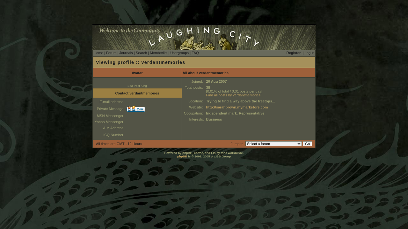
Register (294, 53)
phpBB (182, 156)
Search (141, 53)
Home (98, 53)
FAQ (195, 53)
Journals (126, 53)
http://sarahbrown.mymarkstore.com (237, 107)
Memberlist (158, 53)
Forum (111, 53)
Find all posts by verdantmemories (233, 95)
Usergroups (179, 53)
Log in (309, 53)
